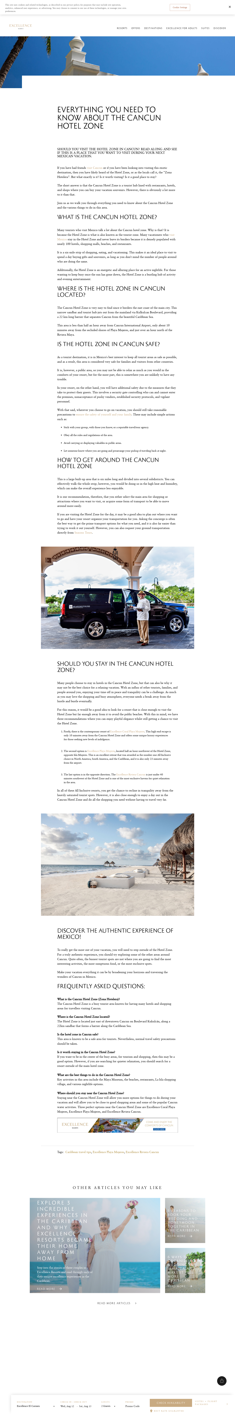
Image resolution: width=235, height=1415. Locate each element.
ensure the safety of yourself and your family (104, 414)
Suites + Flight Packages (206, 1402)
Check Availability (171, 1403)
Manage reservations (147, 17)
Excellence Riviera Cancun (142, 1152)
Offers (135, 30)
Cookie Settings (180, 7)
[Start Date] (68, 1406)
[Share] (222, 1381)
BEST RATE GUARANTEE (169, 1411)
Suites (205, 30)
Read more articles (117, 1314)
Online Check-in (167, 17)
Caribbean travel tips (78, 1152)
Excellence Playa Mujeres (108, 1152)
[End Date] (87, 1406)
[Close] (229, 6)
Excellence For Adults (181, 30)
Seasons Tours (83, 532)
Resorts (121, 30)
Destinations (152, 30)
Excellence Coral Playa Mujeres (127, 731)
